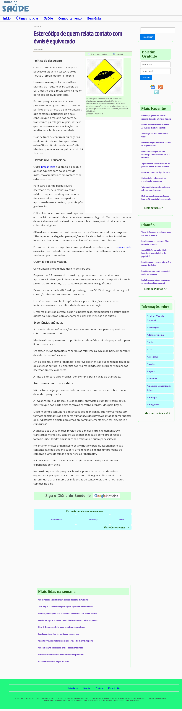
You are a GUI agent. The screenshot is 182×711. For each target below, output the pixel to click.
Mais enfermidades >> (158, 413)
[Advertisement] (17, 71)
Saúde (48, 18)
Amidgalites (153, 404)
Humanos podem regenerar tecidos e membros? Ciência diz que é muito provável (67, 613)
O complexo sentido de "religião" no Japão (53, 661)
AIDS (150, 349)
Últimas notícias (27, 18)
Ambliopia (152, 397)
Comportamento (70, 18)
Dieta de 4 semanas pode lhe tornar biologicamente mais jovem (61, 627)
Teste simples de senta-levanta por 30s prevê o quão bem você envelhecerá (65, 606)
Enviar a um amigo (99, 54)
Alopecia (151, 371)
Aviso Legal (73, 688)
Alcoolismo (152, 356)
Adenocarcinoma (155, 334)
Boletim (86, 688)
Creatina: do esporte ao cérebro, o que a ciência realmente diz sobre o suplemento (68, 620)
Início (7, 18)
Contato (99, 688)
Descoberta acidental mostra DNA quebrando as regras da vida (61, 654)
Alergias (151, 364)
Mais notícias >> (153, 207)
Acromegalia (153, 327)
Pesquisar (148, 36)
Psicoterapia (93, 519)
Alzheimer (152, 378)
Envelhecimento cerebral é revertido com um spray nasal (58, 634)
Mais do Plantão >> (155, 288)
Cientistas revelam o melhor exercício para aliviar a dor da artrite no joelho (65, 640)
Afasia (150, 342)
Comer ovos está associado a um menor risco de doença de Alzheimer (63, 599)
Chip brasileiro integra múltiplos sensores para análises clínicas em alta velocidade (155, 154)
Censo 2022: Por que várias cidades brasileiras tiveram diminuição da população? (154, 253)
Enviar (146, 77)
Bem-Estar (94, 18)
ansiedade (125, 247)
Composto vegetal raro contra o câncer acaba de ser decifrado (60, 647)
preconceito (48, 166)
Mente (121, 519)
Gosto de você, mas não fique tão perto (155, 172)
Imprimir (119, 54)
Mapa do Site (114, 688)
